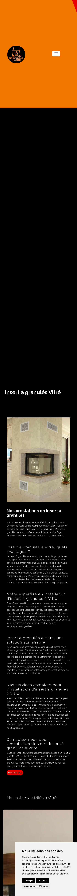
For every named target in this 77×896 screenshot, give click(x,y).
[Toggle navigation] (56, 53)
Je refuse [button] (42, 881)
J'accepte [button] (28, 881)
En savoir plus (15, 772)
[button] (74, 6)
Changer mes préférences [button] (36, 886)
